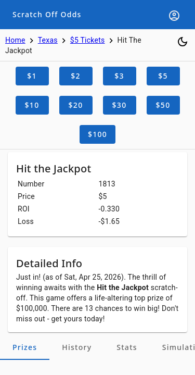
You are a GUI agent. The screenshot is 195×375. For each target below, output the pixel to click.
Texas (48, 40)
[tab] (24, 347)
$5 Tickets (87, 40)
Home (15, 40)
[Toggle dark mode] (182, 41)
